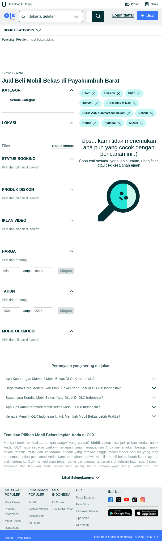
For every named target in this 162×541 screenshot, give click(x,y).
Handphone (12, 527)
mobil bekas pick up (42, 39)
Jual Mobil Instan (62, 509)
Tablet (32, 502)
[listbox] (93, 93)
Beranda (7, 73)
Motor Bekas (13, 521)
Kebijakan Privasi (87, 511)
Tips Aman (82, 518)
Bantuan (9, 538)
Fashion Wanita (38, 509)
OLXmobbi (83, 525)
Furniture (34, 522)
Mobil (19, 73)
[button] (17, 4)
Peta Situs (82, 504)
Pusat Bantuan (85, 497)
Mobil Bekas (12, 502)
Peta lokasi (24, 538)
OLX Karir (58, 502)
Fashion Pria (36, 516)
